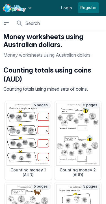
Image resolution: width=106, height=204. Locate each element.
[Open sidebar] (6, 22)
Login (66, 7)
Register (88, 7)
